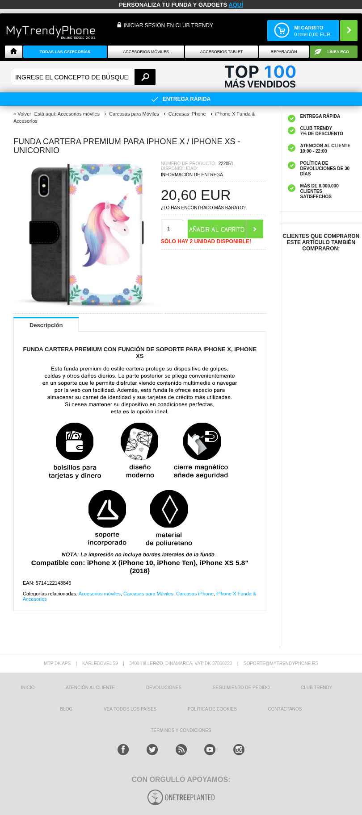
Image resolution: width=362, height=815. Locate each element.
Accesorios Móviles (146, 52)
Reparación (284, 52)
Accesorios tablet (221, 52)
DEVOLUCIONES (163, 687)
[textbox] (83, 77)
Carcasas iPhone (195, 593)
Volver (24, 113)
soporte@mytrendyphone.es (281, 663)
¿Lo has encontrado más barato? (203, 207)
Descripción (46, 325)
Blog (66, 709)
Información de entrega (192, 174)
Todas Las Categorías (65, 52)
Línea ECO (338, 52)
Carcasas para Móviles (148, 593)
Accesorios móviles (100, 593)
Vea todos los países (130, 709)
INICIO (28, 687)
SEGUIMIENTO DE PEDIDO (241, 687)
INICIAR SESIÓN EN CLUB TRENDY (168, 25)
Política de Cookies (212, 709)
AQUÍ (235, 4)
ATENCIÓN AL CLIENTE (90, 687)
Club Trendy (316, 687)
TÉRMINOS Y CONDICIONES (181, 730)
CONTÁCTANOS (285, 709)
